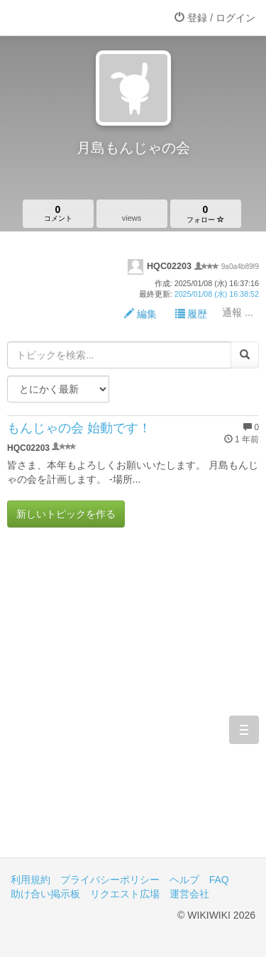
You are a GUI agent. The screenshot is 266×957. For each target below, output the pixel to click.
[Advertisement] (133, 703)
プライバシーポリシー (110, 879)
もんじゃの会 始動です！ (79, 428)
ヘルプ (184, 879)
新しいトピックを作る (66, 514)
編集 (140, 313)
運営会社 (189, 893)
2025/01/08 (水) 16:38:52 (216, 294)
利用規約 (30, 879)
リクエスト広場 (125, 893)
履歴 (191, 313)
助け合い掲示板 (45, 893)
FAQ (219, 879)
